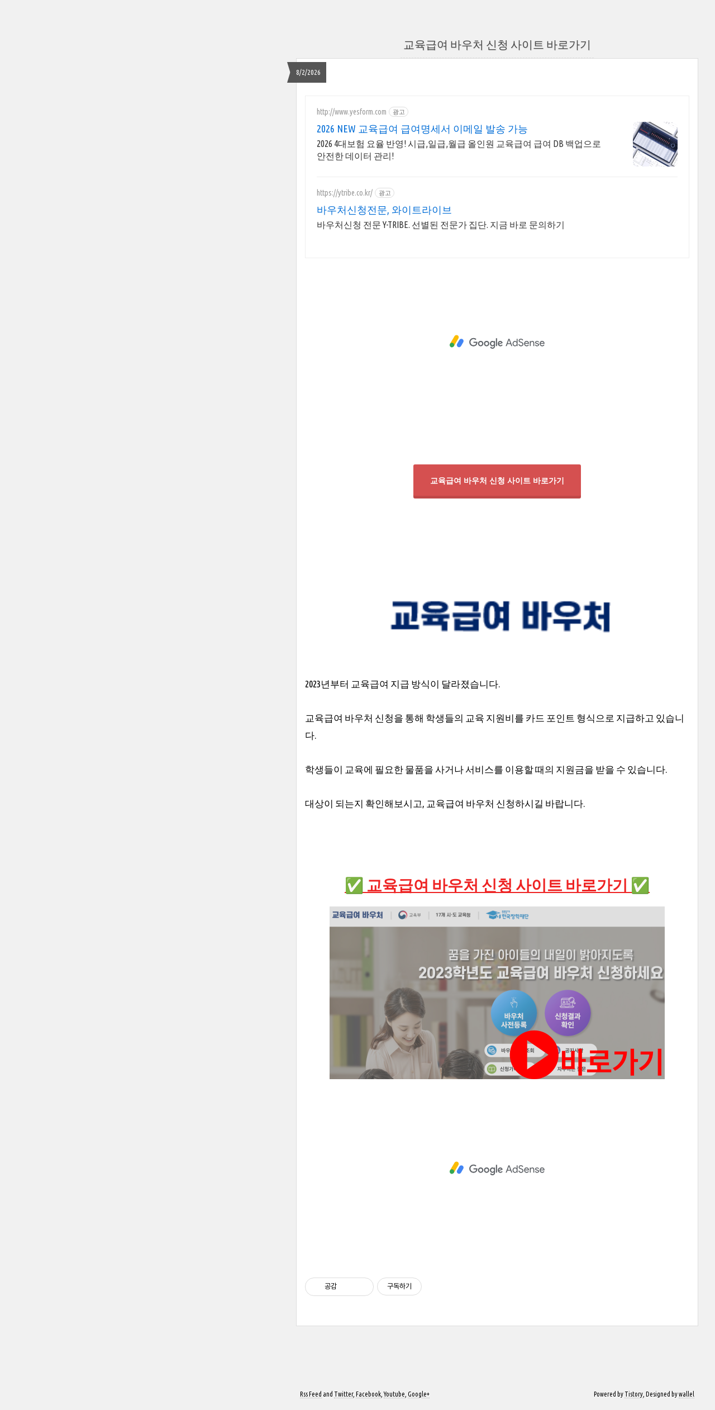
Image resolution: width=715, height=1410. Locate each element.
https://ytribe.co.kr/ (345, 192)
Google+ (419, 1394)
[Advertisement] (497, 339)
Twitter (343, 1394)
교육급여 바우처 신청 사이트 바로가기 (497, 44)
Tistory (634, 1394)
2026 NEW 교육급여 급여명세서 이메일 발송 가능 (422, 128)
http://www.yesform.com (352, 111)
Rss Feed (311, 1394)
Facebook (368, 1394)
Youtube (394, 1394)
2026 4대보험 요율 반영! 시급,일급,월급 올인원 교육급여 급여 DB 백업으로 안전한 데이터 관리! (459, 150)
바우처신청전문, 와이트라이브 (384, 209)
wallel (686, 1394)
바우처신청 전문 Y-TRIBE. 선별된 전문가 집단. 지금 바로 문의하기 (441, 225)
